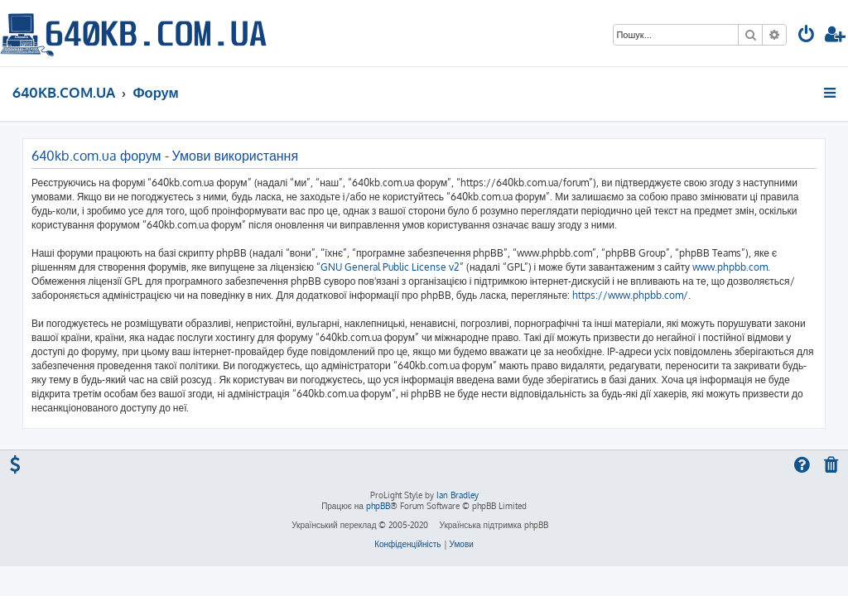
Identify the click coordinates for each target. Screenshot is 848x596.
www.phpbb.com (730, 267)
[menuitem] (806, 36)
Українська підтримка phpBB (493, 525)
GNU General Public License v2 (390, 267)
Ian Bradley (457, 495)
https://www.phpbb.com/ (630, 295)
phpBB (378, 506)
